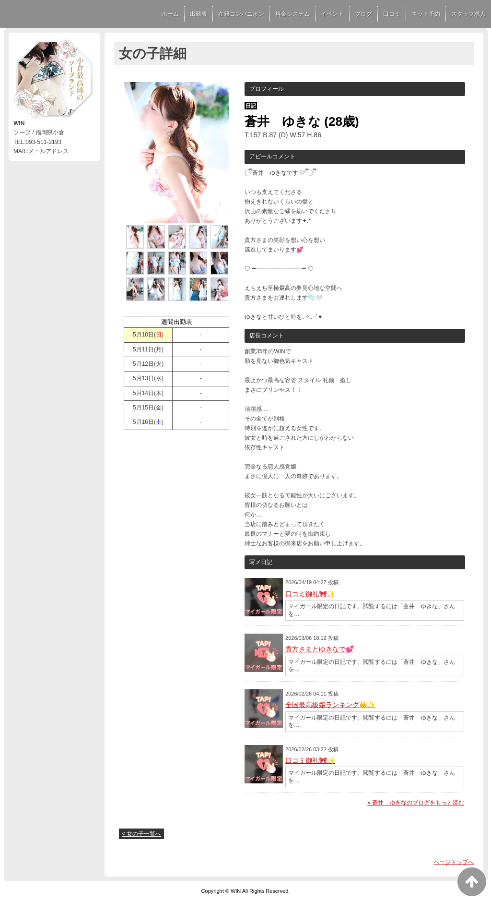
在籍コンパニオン (241, 14)
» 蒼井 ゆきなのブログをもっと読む (415, 802)
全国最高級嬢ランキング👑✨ (330, 705)
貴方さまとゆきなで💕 (319, 649)
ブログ (363, 14)
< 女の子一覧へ (141, 833)
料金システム (292, 14)
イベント (332, 14)
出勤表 (198, 14)
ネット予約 (425, 14)
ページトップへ (453, 862)
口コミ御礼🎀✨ (310, 594)
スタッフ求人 (468, 14)
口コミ (391, 14)
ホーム (170, 14)
